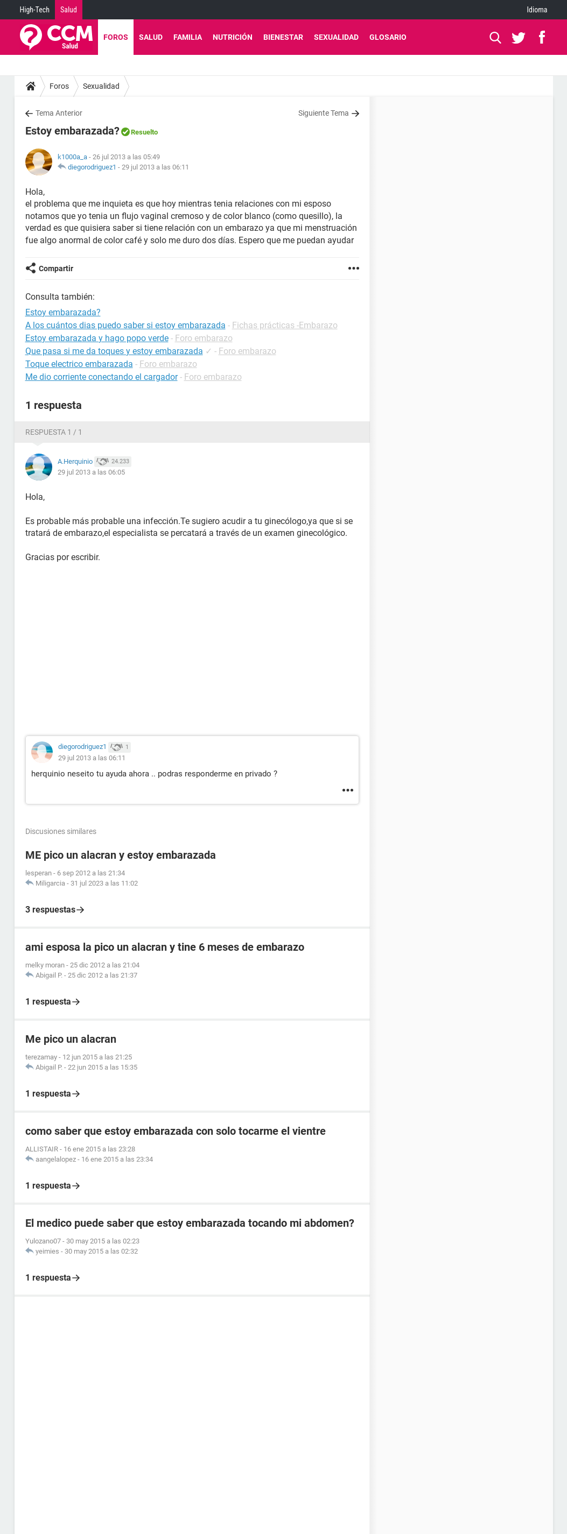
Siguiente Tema (323, 113)
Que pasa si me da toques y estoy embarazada (114, 351)
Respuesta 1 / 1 (53, 432)
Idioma (537, 9)
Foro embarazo (204, 338)
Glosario (388, 37)
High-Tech (35, 9)
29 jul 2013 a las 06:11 (155, 167)
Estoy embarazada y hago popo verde (97, 338)
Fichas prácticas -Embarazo (285, 325)
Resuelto (144, 132)
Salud (68, 9)
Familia (187, 37)
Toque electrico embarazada (79, 364)
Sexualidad (336, 37)
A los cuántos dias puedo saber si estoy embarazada (125, 325)
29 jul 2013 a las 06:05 (91, 472)
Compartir (56, 268)
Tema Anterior (59, 113)
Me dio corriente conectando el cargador (101, 377)
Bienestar (283, 37)
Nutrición (233, 37)
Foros (115, 37)
